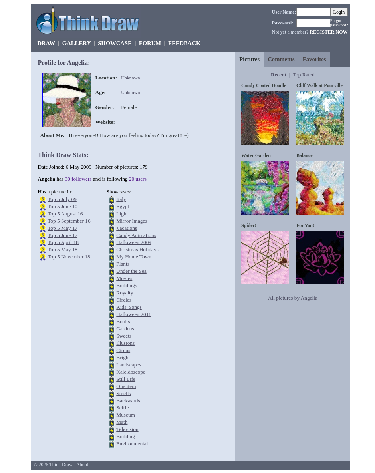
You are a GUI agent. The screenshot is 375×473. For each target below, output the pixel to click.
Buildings (126, 285)
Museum (125, 415)
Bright (123, 357)
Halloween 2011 (133, 314)
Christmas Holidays (137, 249)
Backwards (128, 400)
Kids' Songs (129, 307)
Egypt (122, 206)
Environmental (132, 444)
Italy (121, 199)
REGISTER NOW (328, 32)
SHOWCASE (115, 43)
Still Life (125, 379)
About (82, 464)
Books (123, 321)
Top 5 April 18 (63, 242)
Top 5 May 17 (62, 228)
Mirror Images (131, 221)
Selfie (122, 408)
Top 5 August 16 (65, 214)
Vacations (126, 228)
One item (126, 386)
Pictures (249, 59)
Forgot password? (339, 22)
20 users (138, 179)
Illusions (125, 343)
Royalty (124, 293)
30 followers (78, 179)
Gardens (125, 329)
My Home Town (133, 257)
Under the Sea (131, 271)
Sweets (123, 336)
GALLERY (76, 43)
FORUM (150, 43)
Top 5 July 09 (62, 199)
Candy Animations (136, 235)
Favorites (314, 59)
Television (127, 429)
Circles (123, 300)
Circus (123, 350)
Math (121, 422)
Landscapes (128, 365)
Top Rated (304, 75)
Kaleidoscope (130, 372)
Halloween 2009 (133, 242)
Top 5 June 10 (62, 206)
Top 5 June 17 (62, 235)
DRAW (46, 43)
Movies (124, 278)
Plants (122, 264)
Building (125, 436)
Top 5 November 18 (69, 257)
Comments (281, 59)
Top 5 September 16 (69, 221)
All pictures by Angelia (292, 298)
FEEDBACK (184, 43)
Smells (123, 393)
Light (122, 214)
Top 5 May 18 (62, 249)
